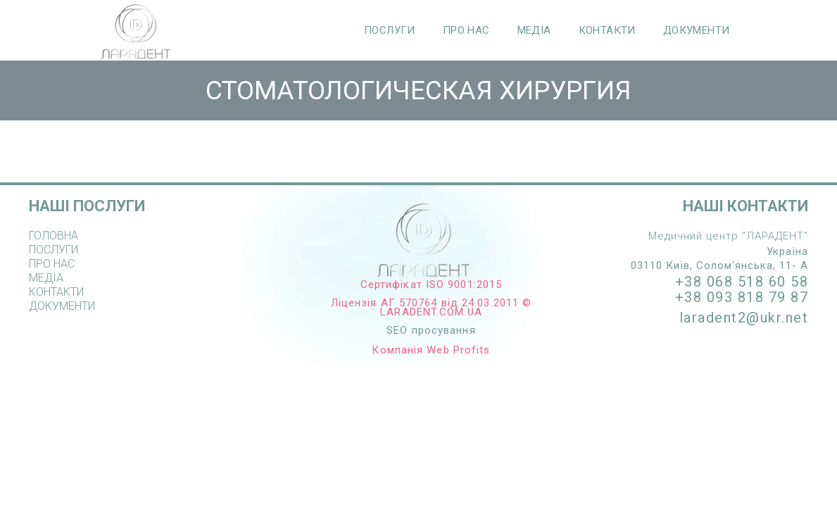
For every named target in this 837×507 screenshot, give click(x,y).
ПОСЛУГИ (389, 30)
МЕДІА (534, 30)
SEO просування (430, 330)
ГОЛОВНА (53, 235)
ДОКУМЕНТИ (696, 30)
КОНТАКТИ (607, 30)
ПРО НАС (466, 30)
